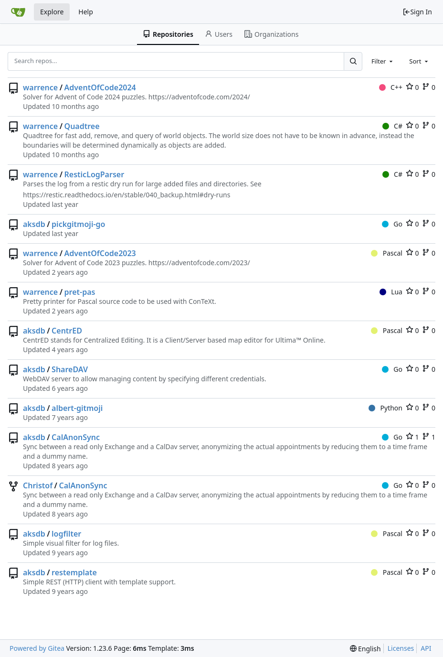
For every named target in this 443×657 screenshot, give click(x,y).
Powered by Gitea (37, 648)
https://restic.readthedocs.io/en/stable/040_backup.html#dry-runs (126, 194)
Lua (391, 291)
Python (385, 407)
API (426, 648)
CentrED (67, 330)
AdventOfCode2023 (100, 253)
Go (392, 223)
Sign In (417, 11)
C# (392, 125)
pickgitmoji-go (78, 224)
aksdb (34, 224)
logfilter (66, 534)
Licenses (401, 648)
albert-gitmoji (77, 408)
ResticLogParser (94, 174)
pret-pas (79, 292)
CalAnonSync (76, 437)
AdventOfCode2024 (100, 87)
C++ (390, 87)
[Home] (18, 12)
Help (85, 11)
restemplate (74, 572)
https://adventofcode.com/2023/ (199, 262)
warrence (40, 87)
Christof (38, 485)
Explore (51, 11)
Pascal (386, 253)
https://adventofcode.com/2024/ (199, 96)
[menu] (365, 648)
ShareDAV (70, 369)
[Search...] (353, 61)
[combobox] (383, 61)
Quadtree (82, 126)
